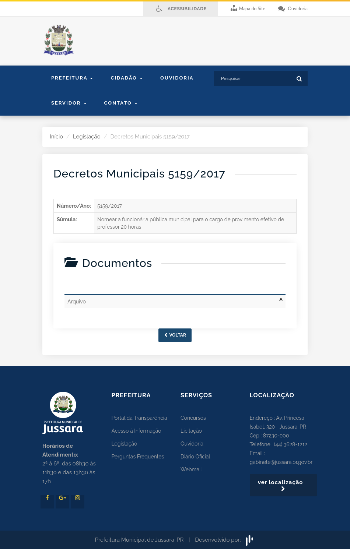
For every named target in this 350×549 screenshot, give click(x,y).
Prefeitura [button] (72, 78)
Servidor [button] (69, 103)
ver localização (283, 485)
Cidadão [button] (127, 78)
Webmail (191, 469)
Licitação (191, 431)
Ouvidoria (176, 78)
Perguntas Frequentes (138, 457)
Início (56, 136)
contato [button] (120, 103)
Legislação (87, 136)
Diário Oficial (195, 457)
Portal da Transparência (139, 418)
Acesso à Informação (136, 431)
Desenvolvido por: (225, 539)
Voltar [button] (175, 335)
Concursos (193, 418)
